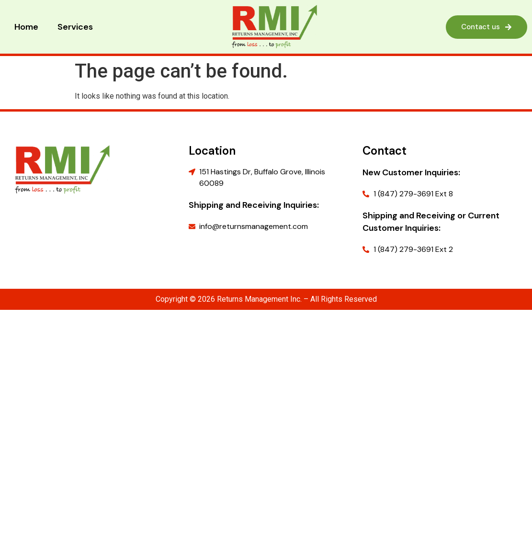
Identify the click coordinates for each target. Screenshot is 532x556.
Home (26, 27)
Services (75, 27)
